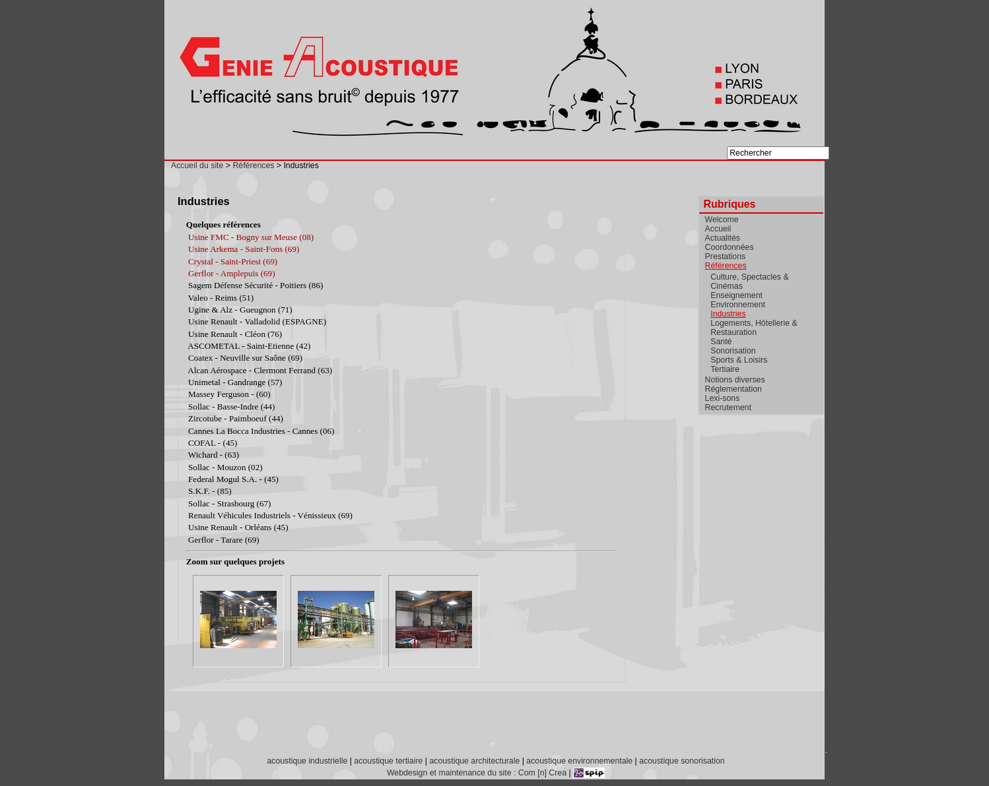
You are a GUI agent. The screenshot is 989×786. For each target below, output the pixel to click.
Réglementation (733, 389)
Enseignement (736, 295)
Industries (727, 313)
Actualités (722, 238)
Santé (721, 341)
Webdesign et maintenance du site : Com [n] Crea (476, 772)
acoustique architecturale (474, 761)
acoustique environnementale (579, 761)
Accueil (718, 228)
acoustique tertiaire (388, 761)
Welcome (722, 219)
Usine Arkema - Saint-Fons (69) (243, 249)
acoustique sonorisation (681, 761)
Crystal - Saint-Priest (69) (232, 261)
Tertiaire (724, 369)
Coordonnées (729, 247)
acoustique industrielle (307, 761)
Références (253, 165)
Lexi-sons (722, 398)
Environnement (737, 304)
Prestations (725, 256)
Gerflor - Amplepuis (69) (231, 273)
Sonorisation (732, 350)
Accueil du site (197, 165)
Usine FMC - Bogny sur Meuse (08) (251, 237)
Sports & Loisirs (738, 360)
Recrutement (728, 407)
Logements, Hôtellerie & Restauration (753, 327)
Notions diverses (735, 379)
